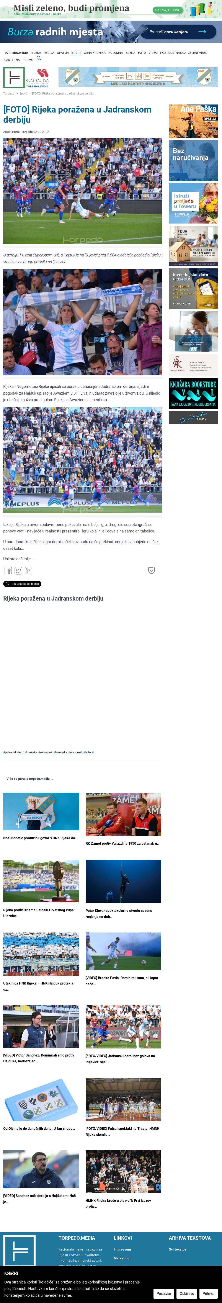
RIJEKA (36, 53)
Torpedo (8, 93)
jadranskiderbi (14, 752)
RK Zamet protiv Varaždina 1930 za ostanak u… (123, 843)
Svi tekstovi (178, 1249)
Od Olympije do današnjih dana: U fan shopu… (39, 1129)
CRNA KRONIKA (95, 53)
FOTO (142, 53)
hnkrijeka (61, 752)
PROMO (28, 60)
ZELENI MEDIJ (197, 53)
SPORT (76, 53)
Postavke (164, 1293)
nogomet (76, 752)
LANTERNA (12, 60)
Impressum (122, 1249)
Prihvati (208, 1293)
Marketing (122, 1258)
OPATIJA (63, 53)
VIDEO (153, 53)
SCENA (130, 53)
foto (88, 752)
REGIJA (49, 53)
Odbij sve (187, 1293)
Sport (23, 93)
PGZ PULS (167, 53)
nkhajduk (46, 752)
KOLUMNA (115, 53)
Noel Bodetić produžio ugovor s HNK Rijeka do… (40, 838)
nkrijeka (32, 752)
